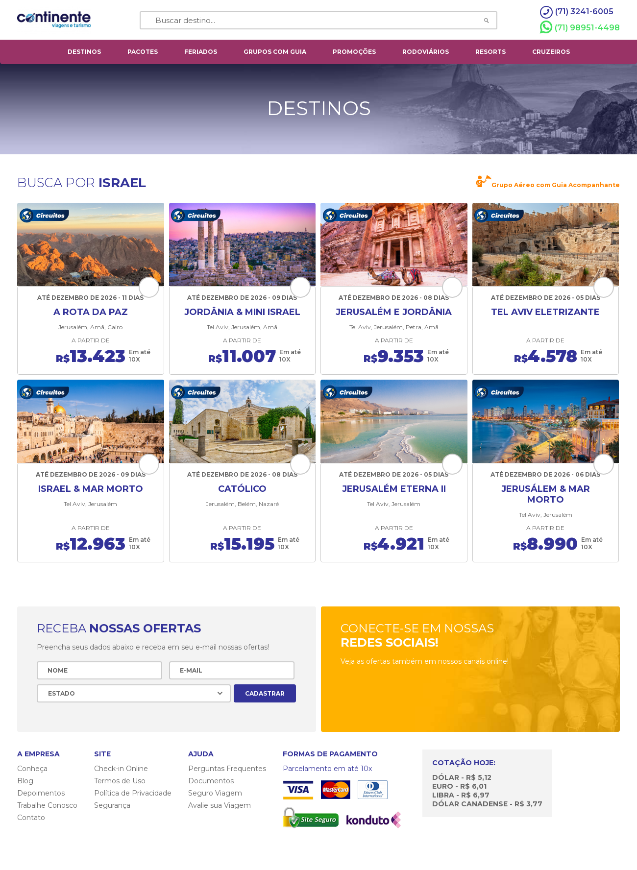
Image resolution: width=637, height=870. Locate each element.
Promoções (354, 51)
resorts (490, 51)
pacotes (142, 51)
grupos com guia (275, 51)
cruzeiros (551, 51)
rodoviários (425, 51)
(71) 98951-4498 (580, 27)
